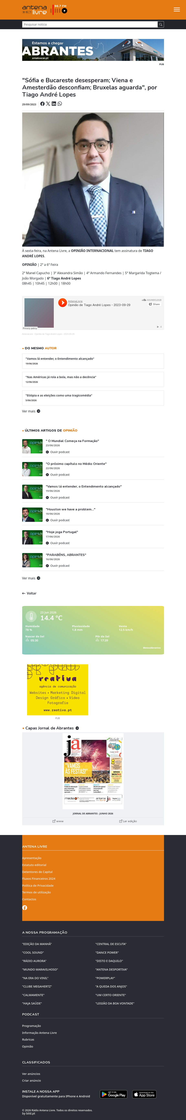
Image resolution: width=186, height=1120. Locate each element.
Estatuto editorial (34, 865)
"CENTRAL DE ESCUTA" (111, 944)
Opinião (27, 1046)
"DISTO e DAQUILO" (109, 961)
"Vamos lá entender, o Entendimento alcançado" (93, 361)
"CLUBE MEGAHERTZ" (37, 986)
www (58, 821)
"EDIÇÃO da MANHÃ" (37, 944)
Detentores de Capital (37, 872)
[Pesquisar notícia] (90, 24)
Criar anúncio (31, 1080)
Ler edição (128, 821)
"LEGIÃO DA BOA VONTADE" (115, 1003)
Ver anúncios (31, 1074)
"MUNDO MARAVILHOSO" (40, 969)
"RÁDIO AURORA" (34, 961)
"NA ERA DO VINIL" (35, 978)
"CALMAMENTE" (33, 995)
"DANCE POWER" (107, 952)
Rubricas (28, 1039)
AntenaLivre (27, 334)
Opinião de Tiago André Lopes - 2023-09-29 (54, 334)
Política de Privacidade (38, 885)
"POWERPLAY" (105, 978)
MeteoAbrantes (152, 647)
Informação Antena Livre (39, 1033)
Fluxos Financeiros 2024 (38, 879)
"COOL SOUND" (33, 952)
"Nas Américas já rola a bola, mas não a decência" (93, 379)
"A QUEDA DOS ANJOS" (111, 986)
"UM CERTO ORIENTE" (111, 995)
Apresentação (32, 858)
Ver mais (31, 411)
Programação (31, 1026)
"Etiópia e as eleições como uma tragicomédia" (93, 397)
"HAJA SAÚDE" (32, 1003)
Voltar (29, 593)
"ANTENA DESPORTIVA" (112, 969)
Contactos (29, 899)
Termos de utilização (36, 892)
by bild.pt (28, 1113)
